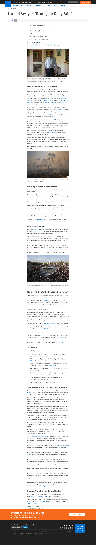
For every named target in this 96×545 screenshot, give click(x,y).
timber (42, 229)
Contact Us (14, 531)
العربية (14, 2)
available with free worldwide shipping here (38, 486)
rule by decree (43, 325)
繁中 (20, 2)
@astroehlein (34, 47)
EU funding (61, 337)
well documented (61, 109)
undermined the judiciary (50, 323)
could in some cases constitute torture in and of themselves (52, 115)
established (51, 132)
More (52, 2)
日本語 (34, 2)
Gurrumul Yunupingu (45, 501)
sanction (42, 209)
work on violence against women (38, 436)
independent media (42, 327)
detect (59, 209)
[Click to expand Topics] (23, 5)
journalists (38, 100)
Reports (29, 5)
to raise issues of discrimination (61, 445)
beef (33, 229)
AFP (58, 382)
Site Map (36, 531)
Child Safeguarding (42, 531)
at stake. (62, 342)
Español (47, 2)
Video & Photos (37, 5)
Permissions (31, 531)
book (36, 470)
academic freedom (56, 327)
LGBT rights (46, 329)
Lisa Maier (39, 351)
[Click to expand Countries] (16, 5)
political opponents (48, 100)
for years (40, 295)
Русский (43, 2)
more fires (46, 195)
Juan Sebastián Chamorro (57, 120)
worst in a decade (63, 196)
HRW (48, 375)
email (39, 42)
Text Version (49, 531)
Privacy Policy (24, 531)
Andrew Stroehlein (33, 45)
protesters (54, 96)
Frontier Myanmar (43, 356)
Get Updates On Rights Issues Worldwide (24, 525)
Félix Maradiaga (31, 122)
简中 (17, 2)
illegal (28, 202)
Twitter (51, 398)
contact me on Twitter (42, 496)
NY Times (35, 370)
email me (33, 496)
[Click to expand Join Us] (50, 5)
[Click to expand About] (56, 5)
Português (39, 2)
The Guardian (52, 365)
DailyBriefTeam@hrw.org (52, 45)
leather (36, 229)
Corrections (19, 531)
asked (35, 391)
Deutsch (31, 2)
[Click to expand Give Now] (63, 5)
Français (26, 2)
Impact (44, 5)
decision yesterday (46, 300)
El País (41, 379)
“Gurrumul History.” (32, 503)
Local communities (38, 219)
